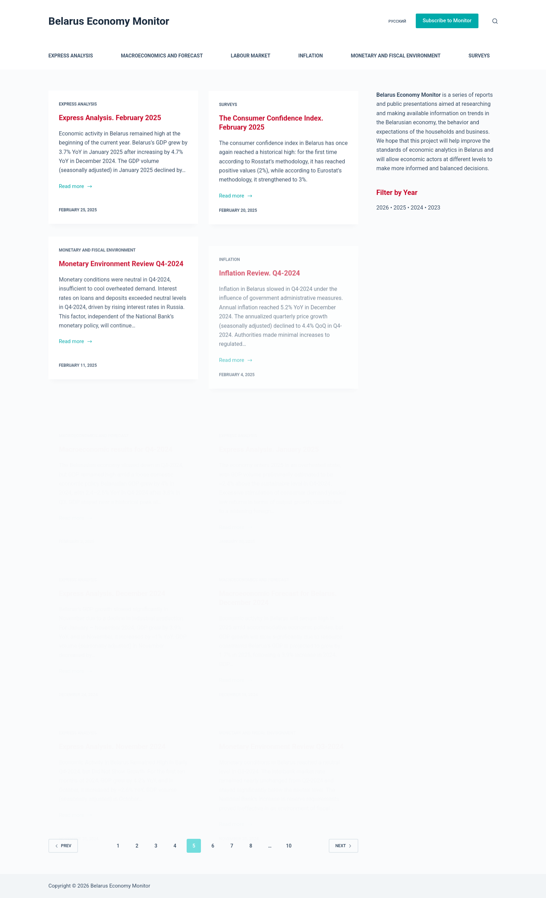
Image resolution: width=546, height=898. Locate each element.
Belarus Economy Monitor (108, 21)
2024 (417, 207)
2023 (434, 207)
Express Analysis (70, 55)
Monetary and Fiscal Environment (395, 55)
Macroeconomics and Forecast (162, 55)
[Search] (495, 21)
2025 (399, 207)
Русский (397, 21)
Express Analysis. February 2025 (110, 118)
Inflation (310, 55)
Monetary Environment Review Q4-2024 (121, 273)
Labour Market (251, 55)
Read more (76, 187)
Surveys (479, 55)
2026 (382, 207)
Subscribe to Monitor (447, 20)
